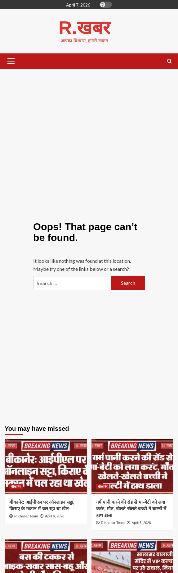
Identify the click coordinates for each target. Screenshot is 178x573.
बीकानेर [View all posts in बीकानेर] (16, 487)
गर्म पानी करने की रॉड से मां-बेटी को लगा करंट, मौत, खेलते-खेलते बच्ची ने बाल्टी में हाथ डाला (131, 508)
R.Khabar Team (26, 516)
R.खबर (84, 27)
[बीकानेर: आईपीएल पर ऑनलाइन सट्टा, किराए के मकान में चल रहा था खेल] (46, 466)
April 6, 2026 (54, 516)
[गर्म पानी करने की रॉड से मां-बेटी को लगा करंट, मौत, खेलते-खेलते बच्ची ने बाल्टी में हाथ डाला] (132, 466)
